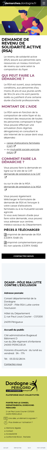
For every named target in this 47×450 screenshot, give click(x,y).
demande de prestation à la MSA (22, 187)
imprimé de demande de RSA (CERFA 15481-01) (22, 236)
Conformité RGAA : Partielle (18, 437)
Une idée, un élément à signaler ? (20, 418)
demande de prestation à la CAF (22, 174)
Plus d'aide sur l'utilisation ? (18, 422)
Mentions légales (13, 428)
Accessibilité (11, 434)
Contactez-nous (24, 256)
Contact (9, 431)
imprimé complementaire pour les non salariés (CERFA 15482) (23, 244)
